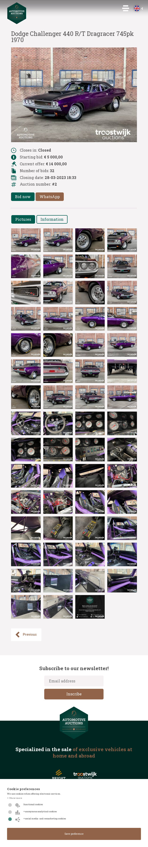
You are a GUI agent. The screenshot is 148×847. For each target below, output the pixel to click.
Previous (26, 635)
